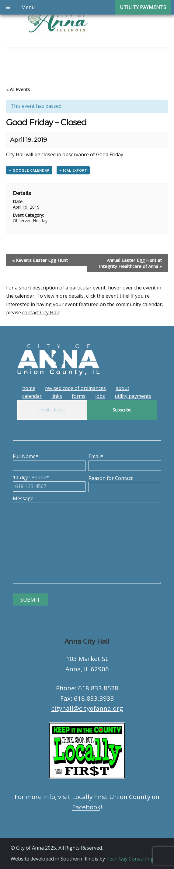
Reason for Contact (125, 483)
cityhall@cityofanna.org (87, 708)
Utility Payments (133, 396)
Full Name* (49, 461)
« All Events (18, 89)
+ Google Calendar (29, 170)
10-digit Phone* (49, 482)
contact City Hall (40, 312)
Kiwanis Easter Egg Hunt (40, 260)
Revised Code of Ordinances (75, 388)
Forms (78, 396)
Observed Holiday (30, 220)
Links (56, 396)
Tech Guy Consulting (130, 858)
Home (28, 388)
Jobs (100, 396)
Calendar (32, 396)
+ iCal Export (73, 170)
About (122, 388)
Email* (125, 461)
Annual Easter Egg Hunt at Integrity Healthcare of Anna (130, 263)
